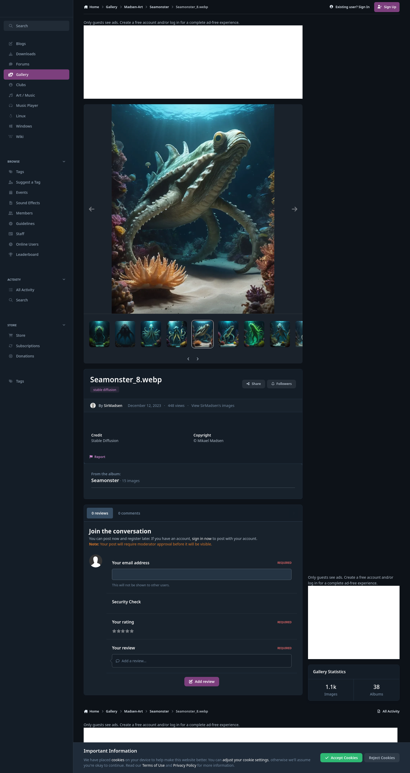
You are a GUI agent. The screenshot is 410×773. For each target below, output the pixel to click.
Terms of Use (153, 765)
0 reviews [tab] (100, 513)
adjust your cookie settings (246, 759)
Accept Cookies (341, 757)
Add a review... (131, 660)
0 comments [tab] (129, 513)
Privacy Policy (184, 765)
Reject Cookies (382, 757)
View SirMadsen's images (212, 405)
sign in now (202, 538)
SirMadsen (113, 405)
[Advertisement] (193, 62)
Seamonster (105, 480)
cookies (117, 759)
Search (18, 26)
